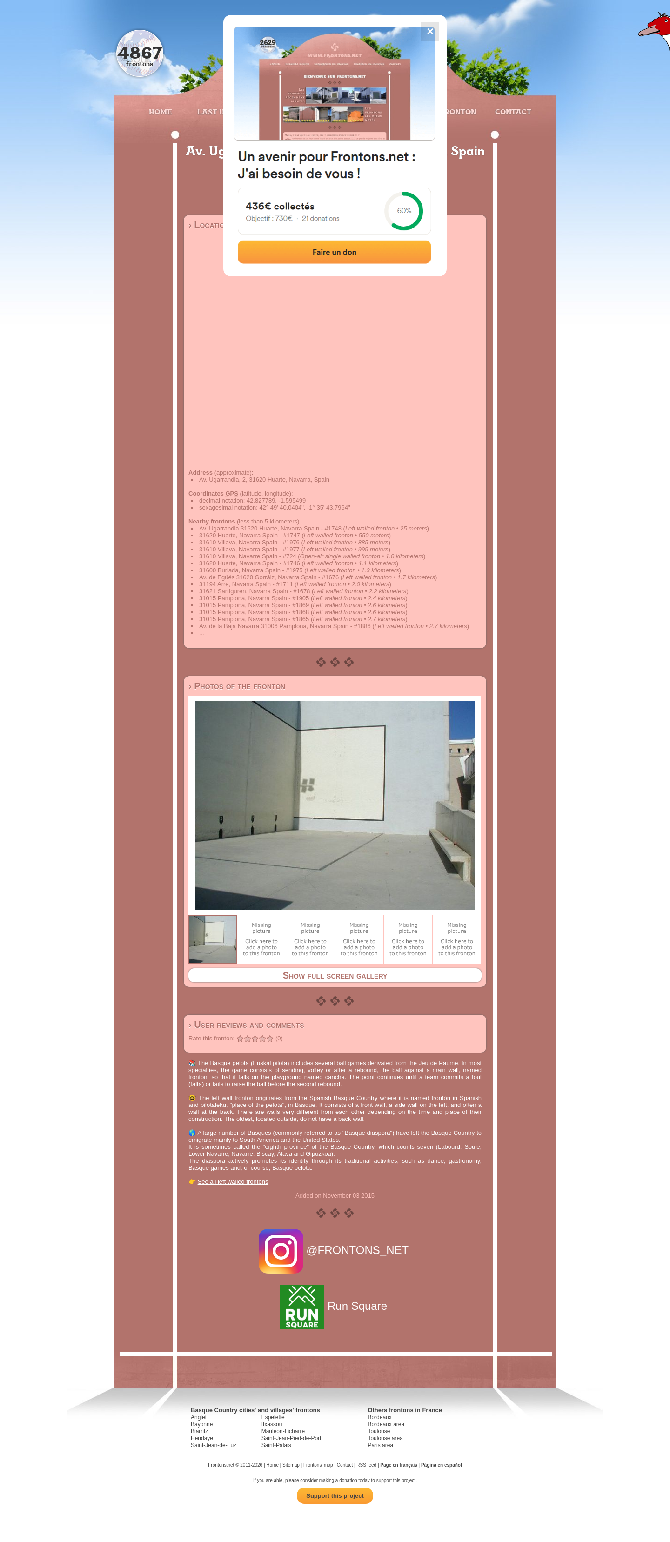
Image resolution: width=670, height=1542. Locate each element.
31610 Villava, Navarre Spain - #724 (247, 556)
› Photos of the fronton (236, 686)
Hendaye (202, 1438)
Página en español (441, 1465)
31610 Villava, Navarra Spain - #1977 (249, 549)
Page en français (398, 1465)
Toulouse (379, 1431)
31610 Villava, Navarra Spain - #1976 (249, 542)
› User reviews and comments (246, 1024)
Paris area (380, 1445)
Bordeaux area (386, 1424)
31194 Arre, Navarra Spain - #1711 (246, 584)
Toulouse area (385, 1438)
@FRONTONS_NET (335, 1250)
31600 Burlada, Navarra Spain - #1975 (251, 570)
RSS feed (366, 1465)
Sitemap (291, 1465)
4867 (139, 52)
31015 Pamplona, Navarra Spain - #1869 (254, 605)
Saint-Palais (276, 1445)
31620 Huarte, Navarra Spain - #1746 (249, 563)
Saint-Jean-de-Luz (213, 1445)
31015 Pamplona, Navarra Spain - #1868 (254, 612)
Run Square (335, 1306)
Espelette (273, 1417)
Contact (512, 111)
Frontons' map (318, 1465)
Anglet (199, 1417)
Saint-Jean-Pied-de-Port (291, 1438)
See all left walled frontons (233, 1181)
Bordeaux (379, 1417)
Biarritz (199, 1431)
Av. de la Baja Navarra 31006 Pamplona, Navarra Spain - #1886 (285, 626)
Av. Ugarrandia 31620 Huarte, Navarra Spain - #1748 (270, 528)
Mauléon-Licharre (283, 1431)
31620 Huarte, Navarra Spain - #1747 (249, 535)
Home (160, 111)
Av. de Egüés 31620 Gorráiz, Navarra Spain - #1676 (269, 577)
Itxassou (271, 1424)
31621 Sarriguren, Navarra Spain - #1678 (254, 591)
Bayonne (202, 1424)
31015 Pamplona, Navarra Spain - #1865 (254, 619)
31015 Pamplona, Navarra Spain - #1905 (254, 598)
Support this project (335, 1495)
